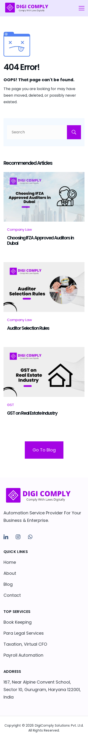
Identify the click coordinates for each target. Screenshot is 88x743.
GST (10, 404)
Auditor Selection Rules (28, 328)
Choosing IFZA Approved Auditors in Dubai (40, 240)
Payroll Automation (23, 655)
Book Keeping (18, 622)
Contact (12, 595)
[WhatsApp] (30, 536)
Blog (8, 584)
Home (10, 562)
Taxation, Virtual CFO (25, 644)
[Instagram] (18, 536)
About (10, 573)
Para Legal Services (24, 633)
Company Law (19, 229)
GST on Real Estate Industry (32, 413)
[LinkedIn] (6, 536)
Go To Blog (44, 450)
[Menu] (81, 8)
